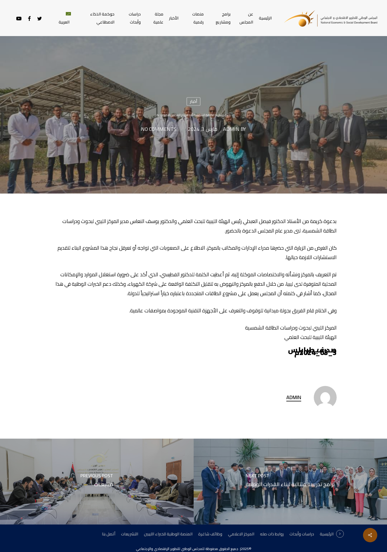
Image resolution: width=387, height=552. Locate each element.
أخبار (193, 101)
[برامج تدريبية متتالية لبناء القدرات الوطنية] (290, 482)
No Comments (158, 129)
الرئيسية (327, 534)
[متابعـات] (97, 482)
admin (231, 129)
